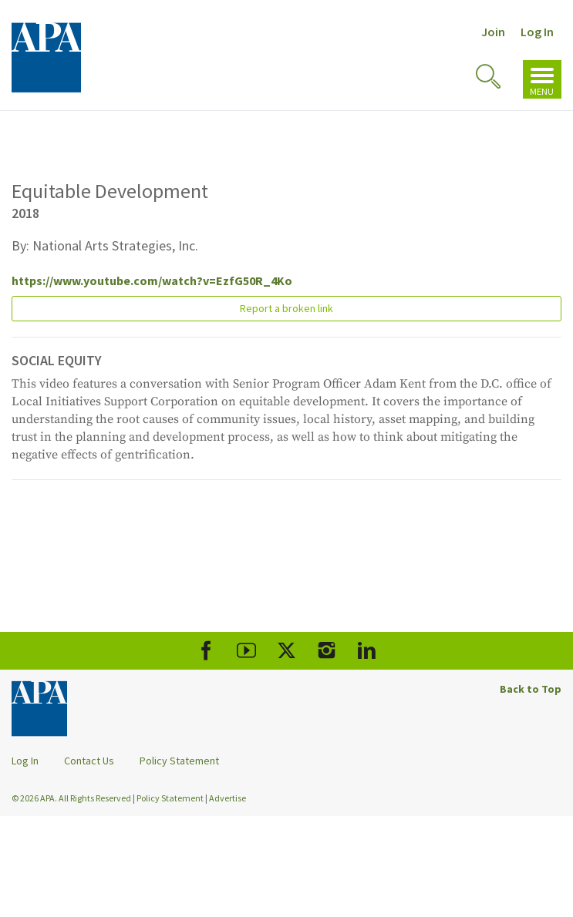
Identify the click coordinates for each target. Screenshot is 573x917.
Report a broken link (286, 308)
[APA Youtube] (246, 651)
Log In (537, 31)
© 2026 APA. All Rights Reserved (72, 798)
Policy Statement (179, 761)
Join (493, 31)
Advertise (227, 798)
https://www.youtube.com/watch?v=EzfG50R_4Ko (152, 280)
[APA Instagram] (326, 651)
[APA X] (286, 651)
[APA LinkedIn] (367, 651)
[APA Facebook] (206, 651)
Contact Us (89, 761)
